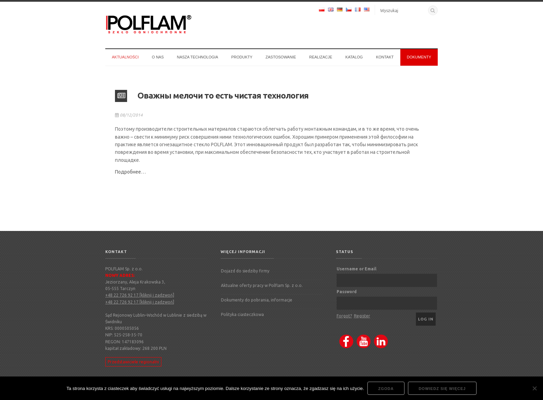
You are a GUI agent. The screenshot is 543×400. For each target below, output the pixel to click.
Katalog (354, 57)
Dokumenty (419, 57)
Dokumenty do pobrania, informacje (256, 300)
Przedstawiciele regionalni (133, 362)
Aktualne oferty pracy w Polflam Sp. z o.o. (262, 285)
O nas (158, 57)
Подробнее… (130, 172)
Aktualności (125, 57)
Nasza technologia (197, 57)
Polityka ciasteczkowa (242, 314)
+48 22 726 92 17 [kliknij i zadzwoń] (139, 295)
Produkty (241, 57)
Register (362, 316)
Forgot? (344, 316)
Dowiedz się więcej (442, 389)
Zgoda (386, 389)
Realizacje (320, 57)
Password (347, 291)
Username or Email (356, 269)
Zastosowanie (281, 57)
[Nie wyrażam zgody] (534, 388)
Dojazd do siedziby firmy (245, 271)
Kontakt (385, 57)
